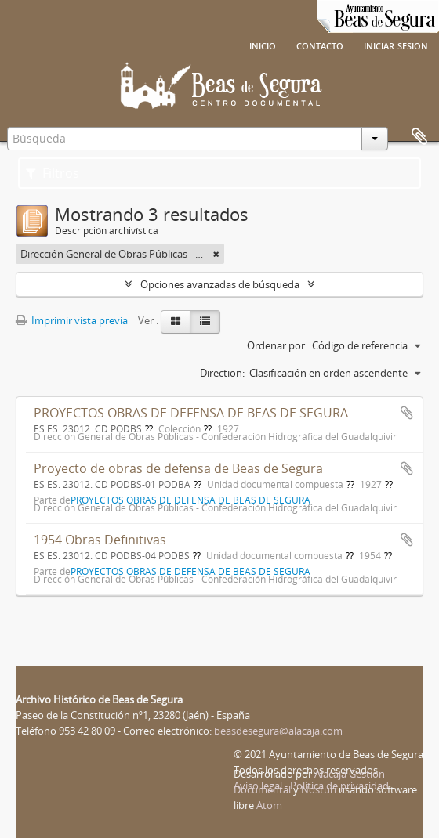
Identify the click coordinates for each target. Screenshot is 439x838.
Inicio (262, 44)
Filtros (52, 173)
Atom (269, 805)
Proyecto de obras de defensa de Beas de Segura (178, 468)
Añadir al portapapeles (407, 413)
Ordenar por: (277, 345)
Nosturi (318, 789)
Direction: (222, 373)
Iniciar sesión (396, 44)
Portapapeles (419, 137)
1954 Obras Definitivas (100, 539)
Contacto (319, 44)
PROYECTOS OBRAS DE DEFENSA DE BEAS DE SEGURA (191, 412)
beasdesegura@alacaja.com (278, 731)
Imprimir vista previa (72, 320)
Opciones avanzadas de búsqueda (219, 284)
